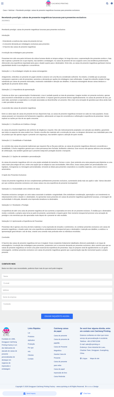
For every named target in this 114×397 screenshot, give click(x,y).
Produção (31, 344)
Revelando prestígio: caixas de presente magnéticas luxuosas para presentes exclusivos (48, 10)
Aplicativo (31, 340)
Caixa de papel (59, 369)
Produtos (31, 336)
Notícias (11, 10)
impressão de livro (60, 373)
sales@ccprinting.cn (92, 344)
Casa (5, 10)
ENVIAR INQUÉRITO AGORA (57, 316)
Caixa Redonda (59, 376)
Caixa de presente (60, 336)
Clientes (31, 355)
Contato (30, 359)
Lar (29, 333)
